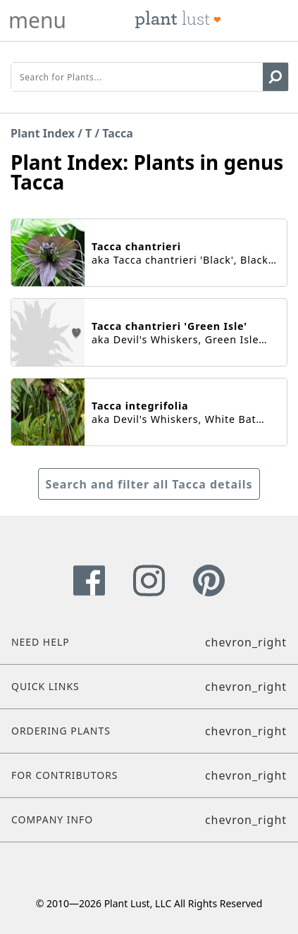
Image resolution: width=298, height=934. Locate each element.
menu (37, 20)
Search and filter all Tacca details (149, 484)
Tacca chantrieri (136, 246)
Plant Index (43, 133)
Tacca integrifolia (140, 405)
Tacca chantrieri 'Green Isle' (169, 326)
